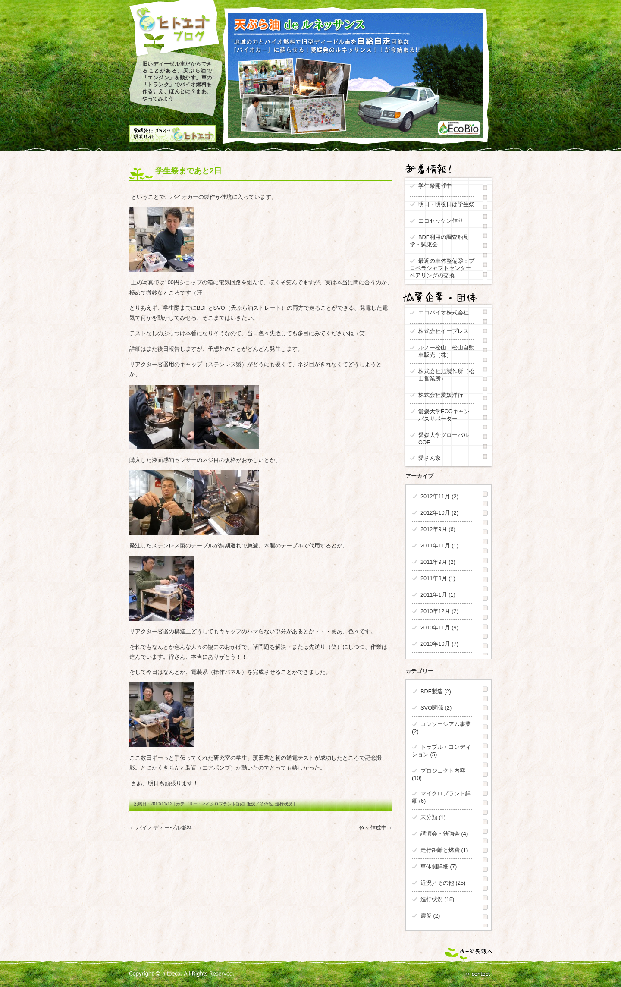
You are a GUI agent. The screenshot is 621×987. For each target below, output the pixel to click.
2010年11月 (435, 627)
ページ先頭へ (468, 954)
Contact (478, 974)
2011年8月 (433, 578)
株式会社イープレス (443, 331)
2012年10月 (435, 512)
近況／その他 (260, 804)
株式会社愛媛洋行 (440, 395)
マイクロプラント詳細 (223, 804)
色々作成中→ (375, 827)
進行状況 (283, 804)
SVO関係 (431, 707)
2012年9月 (433, 529)
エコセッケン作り (440, 220)
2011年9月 (433, 562)
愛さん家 (432, 458)
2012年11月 (435, 496)
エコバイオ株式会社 (443, 312)
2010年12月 (435, 611)
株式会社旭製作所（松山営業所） (446, 375)
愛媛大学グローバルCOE (443, 439)
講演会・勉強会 (440, 833)
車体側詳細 (434, 866)
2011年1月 (433, 594)
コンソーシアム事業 (445, 724)
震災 (426, 915)
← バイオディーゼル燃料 (160, 827)
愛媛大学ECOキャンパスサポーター (444, 415)
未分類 (428, 817)
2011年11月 (435, 545)
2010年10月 (435, 644)
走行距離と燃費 (440, 850)
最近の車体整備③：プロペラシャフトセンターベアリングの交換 (442, 268)
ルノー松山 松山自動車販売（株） (446, 351)
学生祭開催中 (435, 185)
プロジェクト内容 (442, 770)
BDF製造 (431, 691)
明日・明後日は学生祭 (446, 204)
